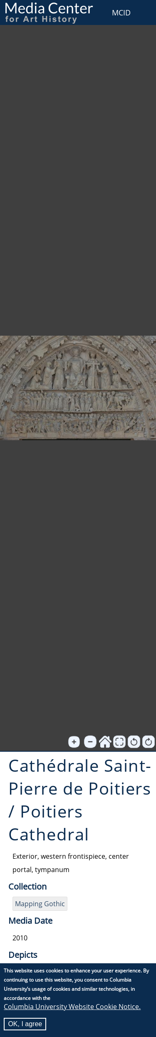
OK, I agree (25, 1023)
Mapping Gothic (40, 903)
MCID (121, 12)
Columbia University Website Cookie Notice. (72, 1006)
